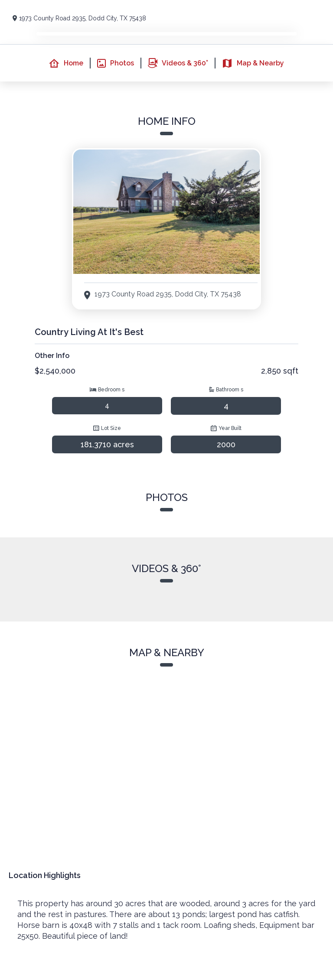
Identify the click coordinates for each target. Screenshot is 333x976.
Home (66, 63)
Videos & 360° (178, 63)
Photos (115, 63)
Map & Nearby (253, 63)
